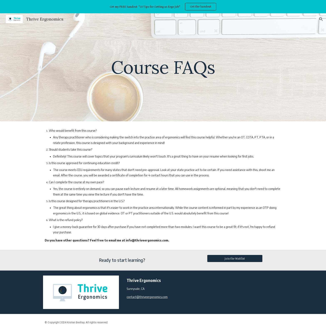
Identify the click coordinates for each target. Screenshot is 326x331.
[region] (163, 6)
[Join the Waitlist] (234, 258)
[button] (321, 19)
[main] (163, 67)
